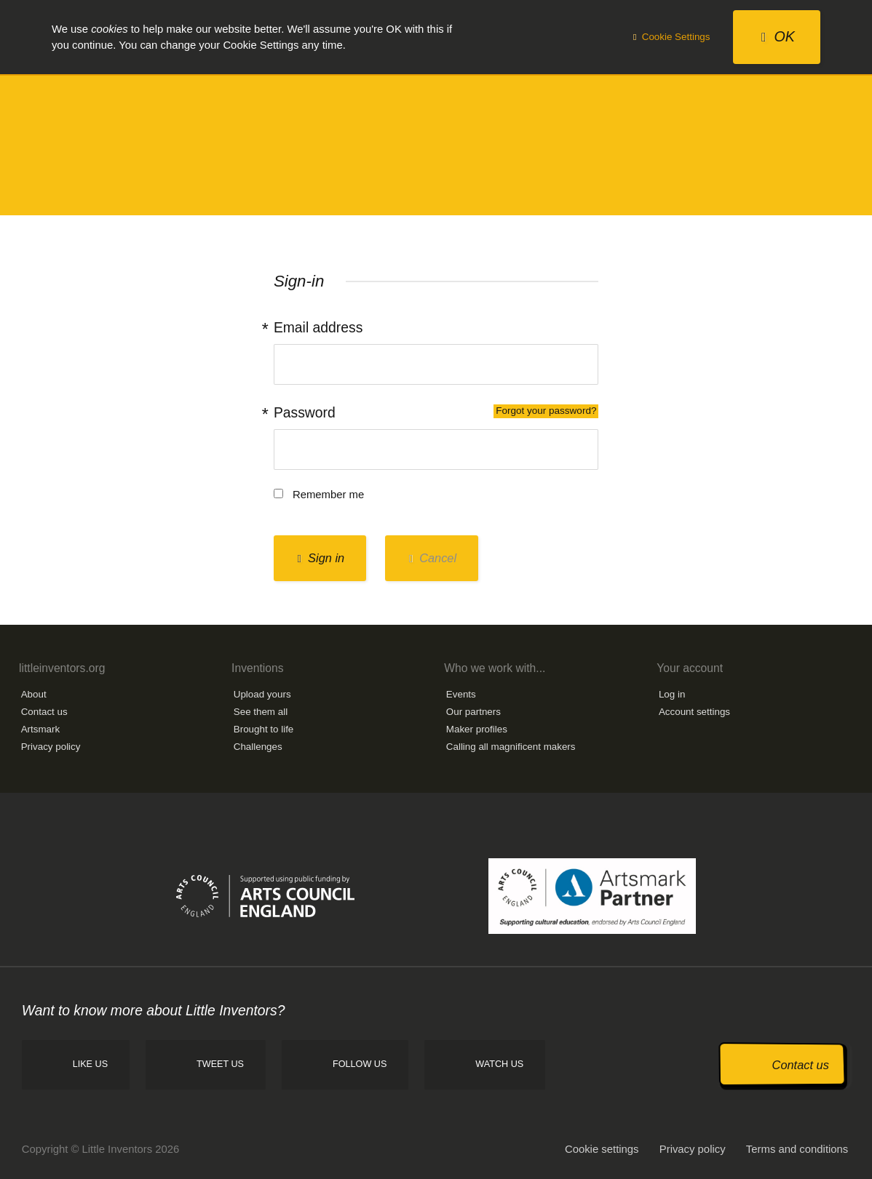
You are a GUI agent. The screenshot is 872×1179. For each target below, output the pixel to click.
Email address (318, 327)
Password (436, 412)
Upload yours (262, 694)
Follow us (360, 1064)
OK (778, 36)
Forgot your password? (546, 410)
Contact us (44, 711)
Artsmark (40, 729)
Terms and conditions (797, 1149)
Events (461, 694)
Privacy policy (51, 746)
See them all (261, 711)
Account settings (694, 711)
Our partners (473, 711)
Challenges (258, 746)
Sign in (321, 557)
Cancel (432, 557)
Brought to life (264, 729)
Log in (672, 694)
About (34, 694)
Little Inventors (436, 144)
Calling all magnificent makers (511, 746)
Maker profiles (476, 729)
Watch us (499, 1064)
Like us (90, 1064)
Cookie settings (602, 1149)
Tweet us (220, 1064)
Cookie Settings (671, 36)
